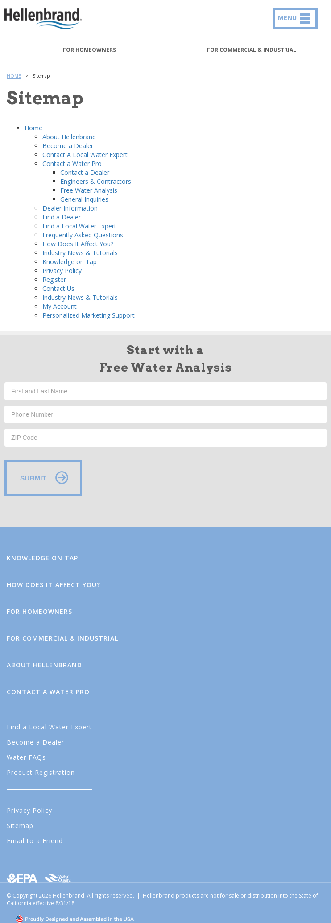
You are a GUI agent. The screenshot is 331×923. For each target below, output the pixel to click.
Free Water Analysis (88, 190)
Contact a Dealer (84, 172)
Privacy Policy (62, 270)
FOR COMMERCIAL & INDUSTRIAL (251, 50)
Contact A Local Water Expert (85, 154)
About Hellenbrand (69, 136)
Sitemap (20, 825)
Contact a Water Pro (72, 163)
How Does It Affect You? (77, 244)
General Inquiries (84, 199)
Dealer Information (70, 208)
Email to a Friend (35, 840)
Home (33, 128)
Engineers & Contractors (95, 181)
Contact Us (58, 288)
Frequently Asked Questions (82, 235)
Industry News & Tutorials (80, 252)
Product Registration (41, 772)
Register (54, 279)
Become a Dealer (67, 145)
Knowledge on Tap (69, 261)
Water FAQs (26, 757)
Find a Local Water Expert (79, 226)
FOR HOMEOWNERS (89, 50)
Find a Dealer (61, 217)
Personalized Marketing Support (88, 315)
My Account (59, 306)
